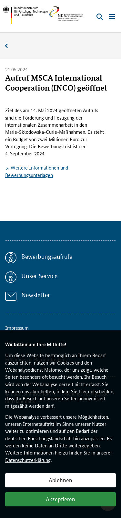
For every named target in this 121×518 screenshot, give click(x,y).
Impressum (17, 327)
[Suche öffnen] (100, 17)
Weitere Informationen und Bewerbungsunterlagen (36, 171)
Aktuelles (10, 46)
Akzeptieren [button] (60, 499)
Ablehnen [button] (60, 480)
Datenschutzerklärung (28, 459)
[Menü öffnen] (112, 17)
